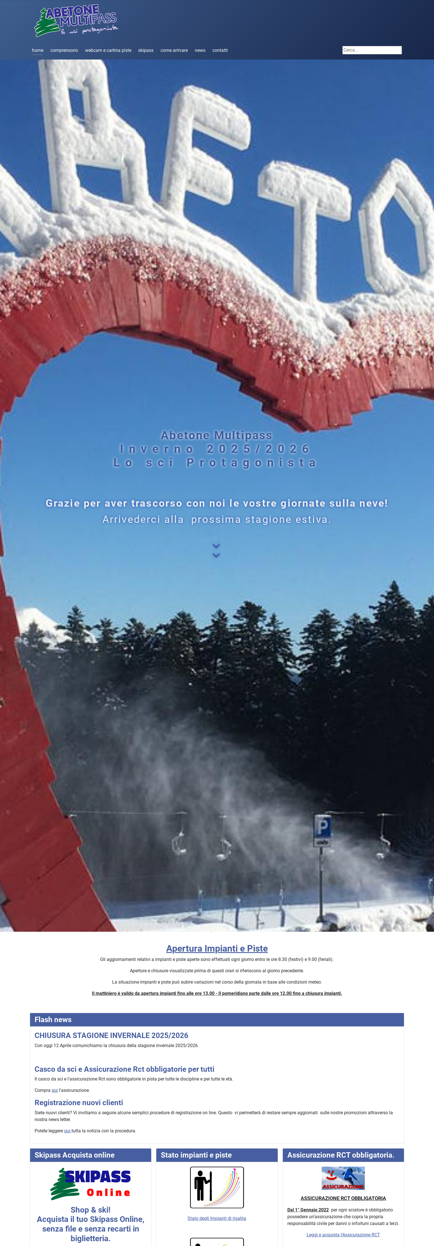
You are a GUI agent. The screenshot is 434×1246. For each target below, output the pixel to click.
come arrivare (174, 50)
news (200, 50)
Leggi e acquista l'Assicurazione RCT (343, 1234)
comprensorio (64, 50)
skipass (145, 50)
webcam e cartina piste (108, 50)
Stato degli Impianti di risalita (216, 1194)
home (37, 50)
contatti (220, 50)
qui (55, 1090)
